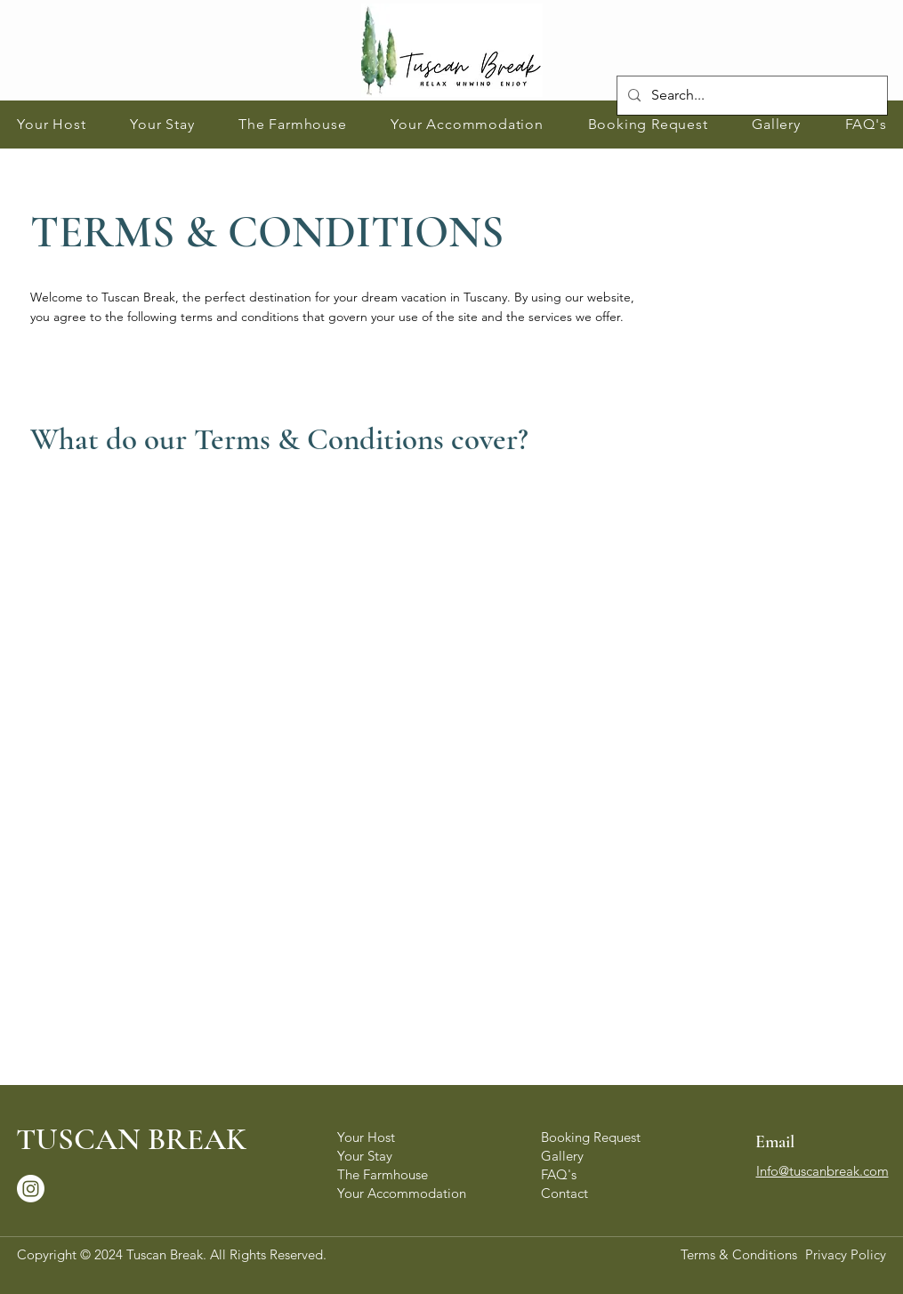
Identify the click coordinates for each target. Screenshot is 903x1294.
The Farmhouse (382, 1174)
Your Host (366, 1137)
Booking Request (591, 1137)
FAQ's (558, 1174)
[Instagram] (30, 1188)
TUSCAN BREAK (131, 1139)
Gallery (562, 1155)
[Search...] (750, 95)
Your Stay (364, 1155)
